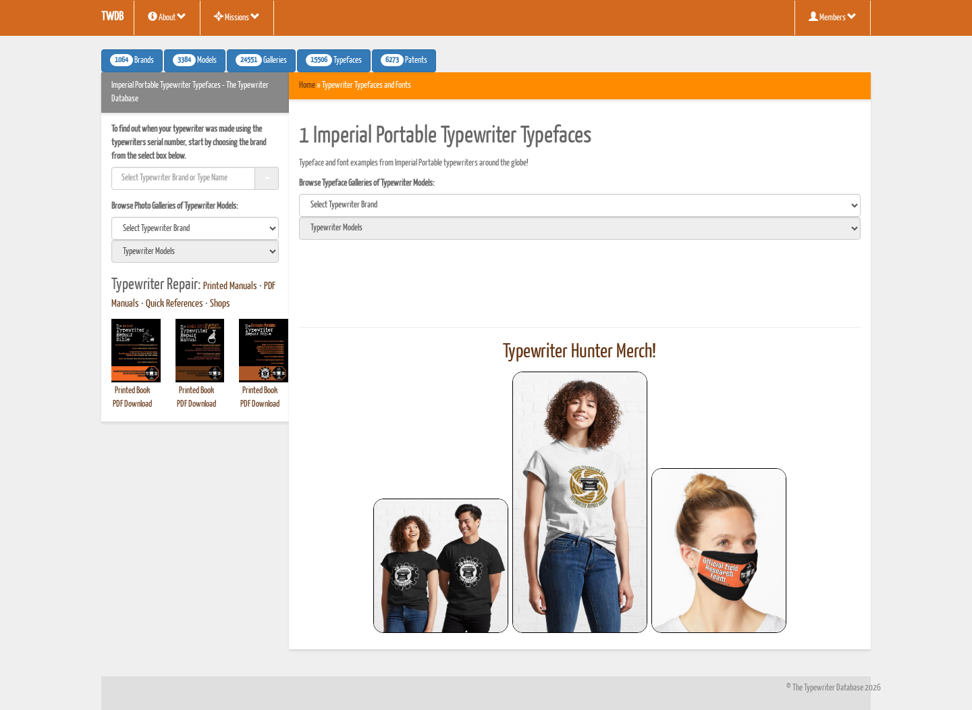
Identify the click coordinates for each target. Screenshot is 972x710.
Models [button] (195, 60)
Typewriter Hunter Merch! (579, 352)
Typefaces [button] (334, 60)
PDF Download (132, 404)
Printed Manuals (230, 286)
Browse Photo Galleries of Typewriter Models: (174, 206)
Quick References (174, 304)
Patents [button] (404, 60)
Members (833, 16)
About (167, 16)
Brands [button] (132, 60)
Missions (237, 16)
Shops (220, 304)
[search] (195, 228)
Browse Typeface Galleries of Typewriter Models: (367, 183)
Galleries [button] (261, 60)
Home (307, 85)
